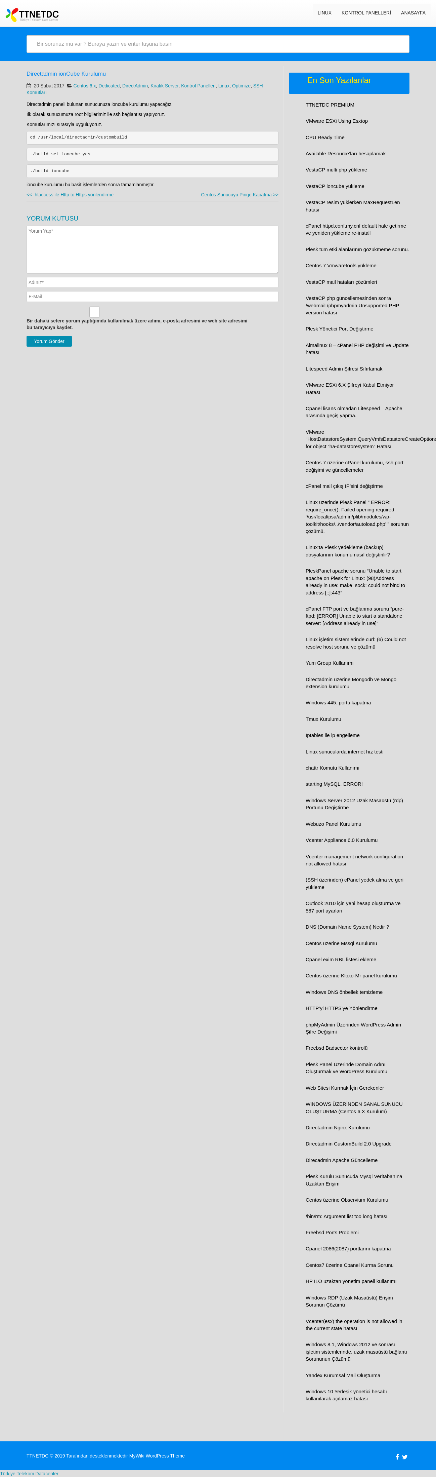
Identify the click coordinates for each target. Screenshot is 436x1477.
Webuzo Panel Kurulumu (333, 824)
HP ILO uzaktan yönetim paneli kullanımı (351, 1281)
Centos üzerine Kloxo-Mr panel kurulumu (351, 975)
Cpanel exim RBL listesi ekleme (341, 959)
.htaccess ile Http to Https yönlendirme (70, 194)
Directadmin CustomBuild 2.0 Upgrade (349, 1143)
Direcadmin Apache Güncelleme (342, 1160)
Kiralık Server (164, 85)
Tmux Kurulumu (323, 719)
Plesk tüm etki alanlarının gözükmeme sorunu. (357, 249)
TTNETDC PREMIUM (330, 105)
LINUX (325, 12)
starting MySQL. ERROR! (334, 784)
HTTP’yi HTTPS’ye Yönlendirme (342, 1008)
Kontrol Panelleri (366, 12)
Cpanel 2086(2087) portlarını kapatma (348, 1248)
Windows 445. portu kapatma (338, 702)
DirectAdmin (135, 85)
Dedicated (109, 85)
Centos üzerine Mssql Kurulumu (341, 943)
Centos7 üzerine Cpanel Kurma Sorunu (350, 1265)
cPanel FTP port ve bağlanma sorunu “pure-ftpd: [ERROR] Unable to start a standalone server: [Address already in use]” (355, 616)
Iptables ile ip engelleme (333, 735)
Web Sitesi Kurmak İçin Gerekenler (345, 1088)
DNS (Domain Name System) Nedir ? (347, 927)
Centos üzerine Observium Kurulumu (347, 1200)
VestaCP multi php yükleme (336, 169)
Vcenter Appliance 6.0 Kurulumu (342, 840)
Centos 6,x (85, 85)
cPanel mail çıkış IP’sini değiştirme (344, 486)
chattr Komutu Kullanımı (332, 768)
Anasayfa (413, 12)
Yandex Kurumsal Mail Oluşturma (343, 1375)
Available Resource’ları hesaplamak (346, 153)
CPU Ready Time (325, 137)
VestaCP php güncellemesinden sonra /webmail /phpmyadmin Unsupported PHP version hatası (352, 305)
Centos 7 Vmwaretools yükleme (341, 265)
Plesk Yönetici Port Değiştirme (339, 329)
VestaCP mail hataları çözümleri (341, 282)
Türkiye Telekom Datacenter (29, 1473)
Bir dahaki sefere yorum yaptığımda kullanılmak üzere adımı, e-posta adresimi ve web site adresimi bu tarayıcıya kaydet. (137, 324)
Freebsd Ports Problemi (332, 1232)
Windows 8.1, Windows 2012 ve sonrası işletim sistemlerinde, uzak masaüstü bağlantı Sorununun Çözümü (356, 1352)
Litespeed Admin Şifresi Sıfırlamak (344, 369)
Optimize (241, 85)
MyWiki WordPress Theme (157, 1456)
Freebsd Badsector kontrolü (336, 1048)
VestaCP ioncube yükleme (335, 186)
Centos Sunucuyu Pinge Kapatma (239, 194)
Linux (223, 85)
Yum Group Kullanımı (330, 663)
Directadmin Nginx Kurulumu (338, 1127)
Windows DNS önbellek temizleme (344, 992)
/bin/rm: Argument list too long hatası (346, 1216)
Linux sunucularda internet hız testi (345, 751)
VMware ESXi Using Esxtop (337, 121)
